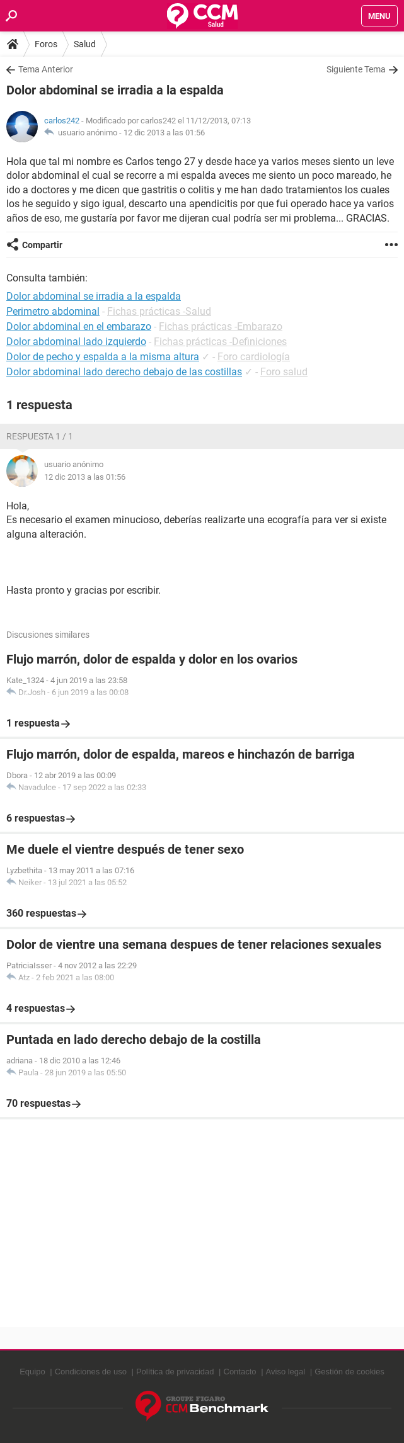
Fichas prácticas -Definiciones (220, 342)
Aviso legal (286, 1371)
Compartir (42, 245)
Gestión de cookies (349, 1371)
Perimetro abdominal (53, 311)
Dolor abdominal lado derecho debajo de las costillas (124, 372)
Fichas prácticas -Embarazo (220, 326)
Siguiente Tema (356, 69)
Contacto (240, 1371)
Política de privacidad (175, 1371)
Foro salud (284, 372)
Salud (85, 44)
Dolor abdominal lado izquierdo (76, 342)
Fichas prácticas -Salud (159, 311)
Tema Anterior (45, 69)
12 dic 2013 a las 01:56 (164, 132)
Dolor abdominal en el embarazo (78, 326)
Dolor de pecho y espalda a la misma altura (102, 357)
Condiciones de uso (91, 1371)
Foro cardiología (253, 357)
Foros (46, 44)
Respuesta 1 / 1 (39, 436)
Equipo (32, 1371)
